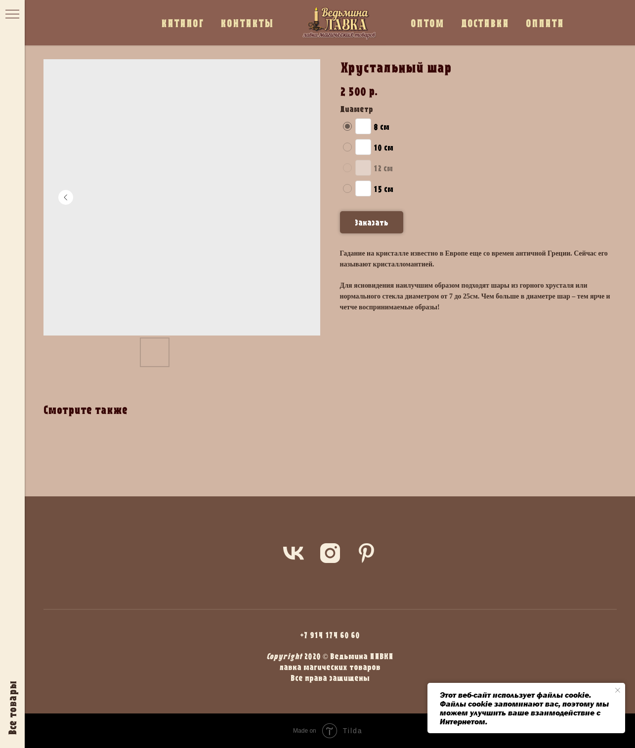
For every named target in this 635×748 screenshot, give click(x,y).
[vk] (293, 553)
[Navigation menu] (12, 15)
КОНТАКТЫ (247, 23)
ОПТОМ (427, 23)
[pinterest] (366, 553)
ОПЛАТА (545, 23)
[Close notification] (618, 690)
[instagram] (330, 553)
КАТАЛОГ (182, 23)
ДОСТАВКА (485, 23)
